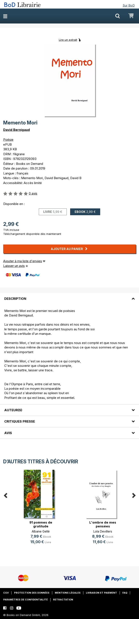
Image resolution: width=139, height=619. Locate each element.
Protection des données (31, 592)
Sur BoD (129, 5)
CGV (6, 592)
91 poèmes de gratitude (40, 524)
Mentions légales (68, 592)
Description (15, 299)
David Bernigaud (16, 130)
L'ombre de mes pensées (102, 524)
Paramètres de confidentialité (25, 599)
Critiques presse (19, 421)
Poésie (8, 140)
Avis (8, 433)
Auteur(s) (13, 410)
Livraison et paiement (101, 592)
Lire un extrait (68, 39)
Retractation (63, 599)
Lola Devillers (102, 531)
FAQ (124, 592)
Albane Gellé (41, 531)
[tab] (69, 296)
